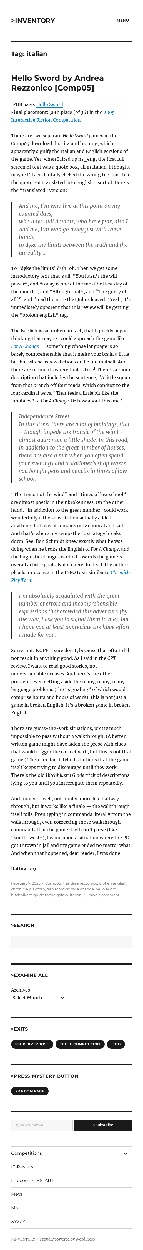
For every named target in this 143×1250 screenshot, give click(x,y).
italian (76, 895)
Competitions (26, 1153)
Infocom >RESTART (32, 1180)
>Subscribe (103, 1125)
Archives (20, 990)
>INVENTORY (33, 21)
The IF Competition (80, 1044)
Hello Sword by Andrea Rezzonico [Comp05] (57, 82)
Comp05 (53, 883)
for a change (82, 889)
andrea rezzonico (81, 883)
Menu (123, 20)
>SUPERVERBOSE (32, 1044)
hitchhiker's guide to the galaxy (39, 895)
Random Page (29, 1091)
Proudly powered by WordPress (67, 1239)
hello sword (106, 889)
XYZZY (18, 1221)
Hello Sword (49, 104)
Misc (16, 1207)
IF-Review (22, 1167)
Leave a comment (103, 895)
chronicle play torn (28, 889)
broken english (112, 883)
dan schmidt (58, 889)
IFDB (116, 1044)
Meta (16, 1194)
